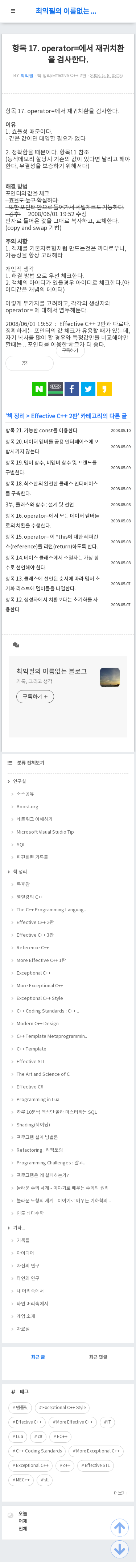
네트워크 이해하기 (35, 819)
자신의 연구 (28, 1266)
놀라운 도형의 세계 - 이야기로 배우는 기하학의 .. (64, 1201)
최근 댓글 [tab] (98, 1357)
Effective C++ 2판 (54, 416)
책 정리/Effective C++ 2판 (62, 75)
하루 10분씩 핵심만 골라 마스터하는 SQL (57, 1112)
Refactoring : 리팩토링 (40, 1150)
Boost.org (27, 807)
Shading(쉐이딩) (33, 1125)
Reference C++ (33, 948)
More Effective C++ (74, 1422)
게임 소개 (26, 1316)
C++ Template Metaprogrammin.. (52, 1036)
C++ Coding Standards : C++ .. (48, 1011)
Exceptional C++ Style (40, 998)
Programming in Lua (38, 1100)
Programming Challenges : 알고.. (51, 1163)
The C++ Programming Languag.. (51, 910)
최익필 (26, 75)
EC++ (62, 1436)
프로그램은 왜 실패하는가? (43, 1175)
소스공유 (25, 794)
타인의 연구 (28, 1278)
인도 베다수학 (30, 1213)
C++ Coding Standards (39, 1451)
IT (109, 1422)
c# (40, 1436)
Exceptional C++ (34, 973)
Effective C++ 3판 (35, 935)
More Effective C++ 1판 (41, 960)
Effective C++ (29, 1422)
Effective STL (31, 1062)
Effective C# (30, 1087)
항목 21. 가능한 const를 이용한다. (42, 431)
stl (46, 1480)
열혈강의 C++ (30, 897)
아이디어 (25, 1253)
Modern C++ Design (38, 1024)
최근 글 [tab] (38, 1357)
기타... (19, 1228)
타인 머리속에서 (32, 1304)
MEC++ (23, 1480)
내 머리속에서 (30, 1291)
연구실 (19, 781)
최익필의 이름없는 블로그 (68, 12)
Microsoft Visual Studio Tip (45, 832)
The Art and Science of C (43, 1074)
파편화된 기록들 (32, 857)
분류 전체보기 (30, 763)
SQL (21, 845)
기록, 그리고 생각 (34, 682)
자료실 (23, 1329)
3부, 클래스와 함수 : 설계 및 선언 (39, 505)
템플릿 (22, 1407)
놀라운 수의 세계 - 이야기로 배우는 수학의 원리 (63, 1188)
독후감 (23, 884)
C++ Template (31, 1049)
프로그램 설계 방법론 (37, 1138)
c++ (66, 1465)
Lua (19, 1436)
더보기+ (121, 1493)
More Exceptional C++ (40, 986)
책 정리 (16, 416)
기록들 (23, 1241)
